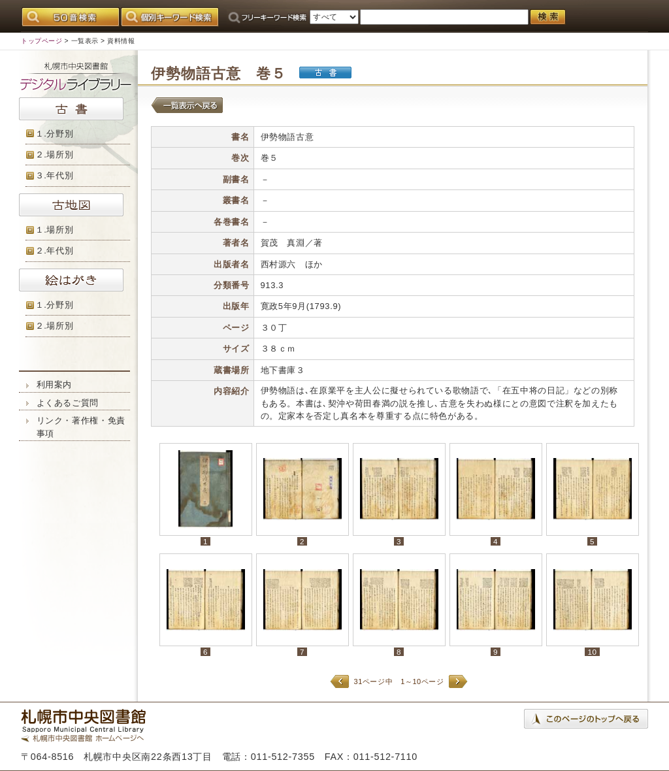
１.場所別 (54, 230)
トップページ (41, 40)
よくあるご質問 (68, 403)
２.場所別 (54, 154)
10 (591, 652)
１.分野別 (54, 134)
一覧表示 (85, 40)
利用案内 (55, 384)
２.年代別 (54, 250)
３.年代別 (54, 175)
